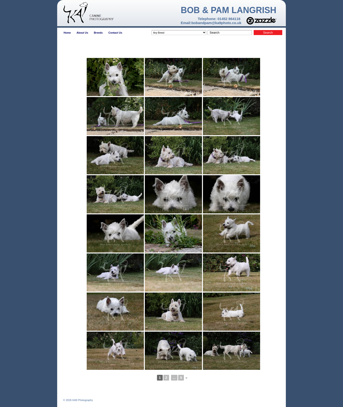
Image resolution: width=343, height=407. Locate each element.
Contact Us (115, 32)
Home (67, 32)
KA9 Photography (82, 400)
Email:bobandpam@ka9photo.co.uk (211, 23)
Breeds (98, 32)
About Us (82, 32)
